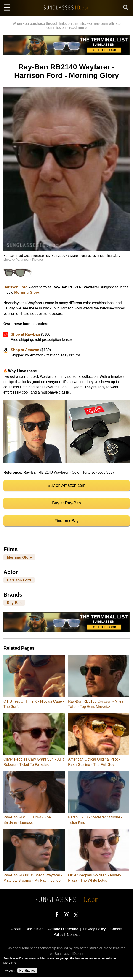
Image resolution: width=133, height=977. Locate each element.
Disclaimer (34, 929)
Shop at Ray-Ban (25, 334)
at (22, 350)
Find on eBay (66, 520)
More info (9, 962)
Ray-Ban (14, 603)
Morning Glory (26, 292)
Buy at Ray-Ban (66, 503)
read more (78, 28)
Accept (10, 970)
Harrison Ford (15, 287)
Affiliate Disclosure (63, 929)
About (16, 929)
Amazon (31, 350)
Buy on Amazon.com (66, 485)
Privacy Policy (94, 929)
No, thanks (27, 970)
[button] (66, 250)
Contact (73, 934)
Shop (16, 350)
